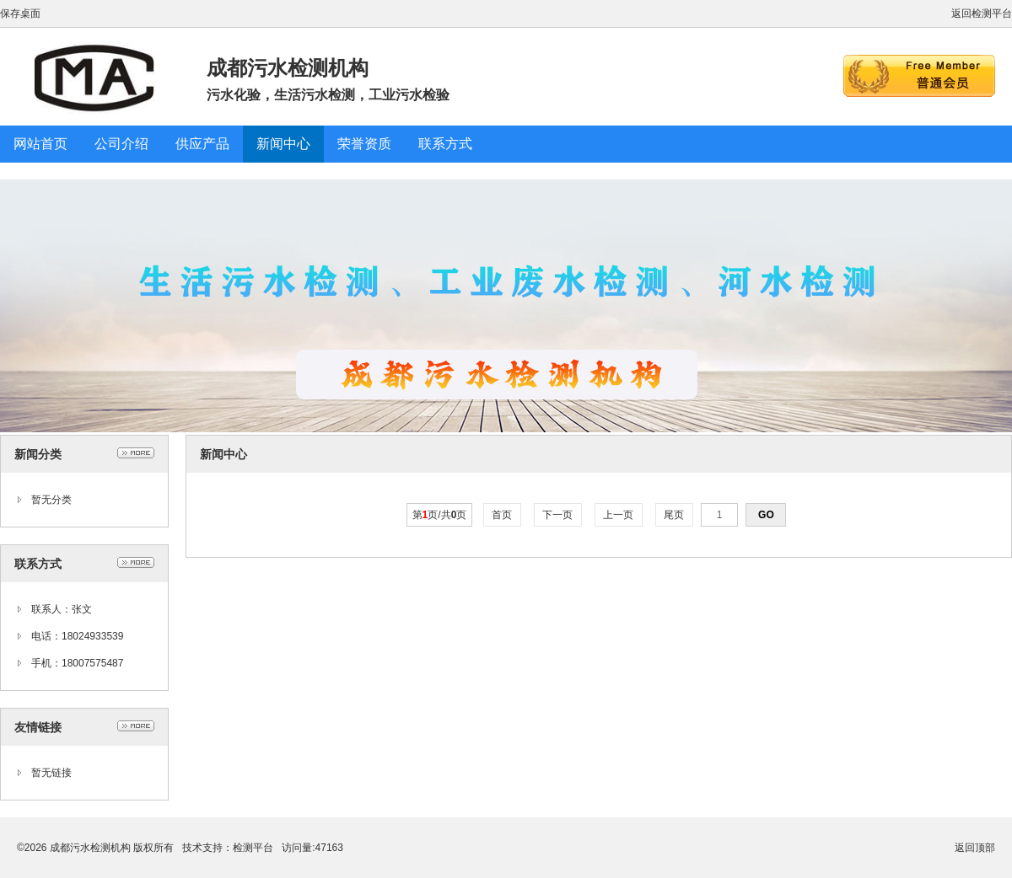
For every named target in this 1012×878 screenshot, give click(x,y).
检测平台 (253, 848)
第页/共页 (439, 515)
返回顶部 (975, 848)
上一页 (618, 515)
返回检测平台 (981, 13)
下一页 (558, 515)
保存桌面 (20, 13)
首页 (502, 515)
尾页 (674, 515)
